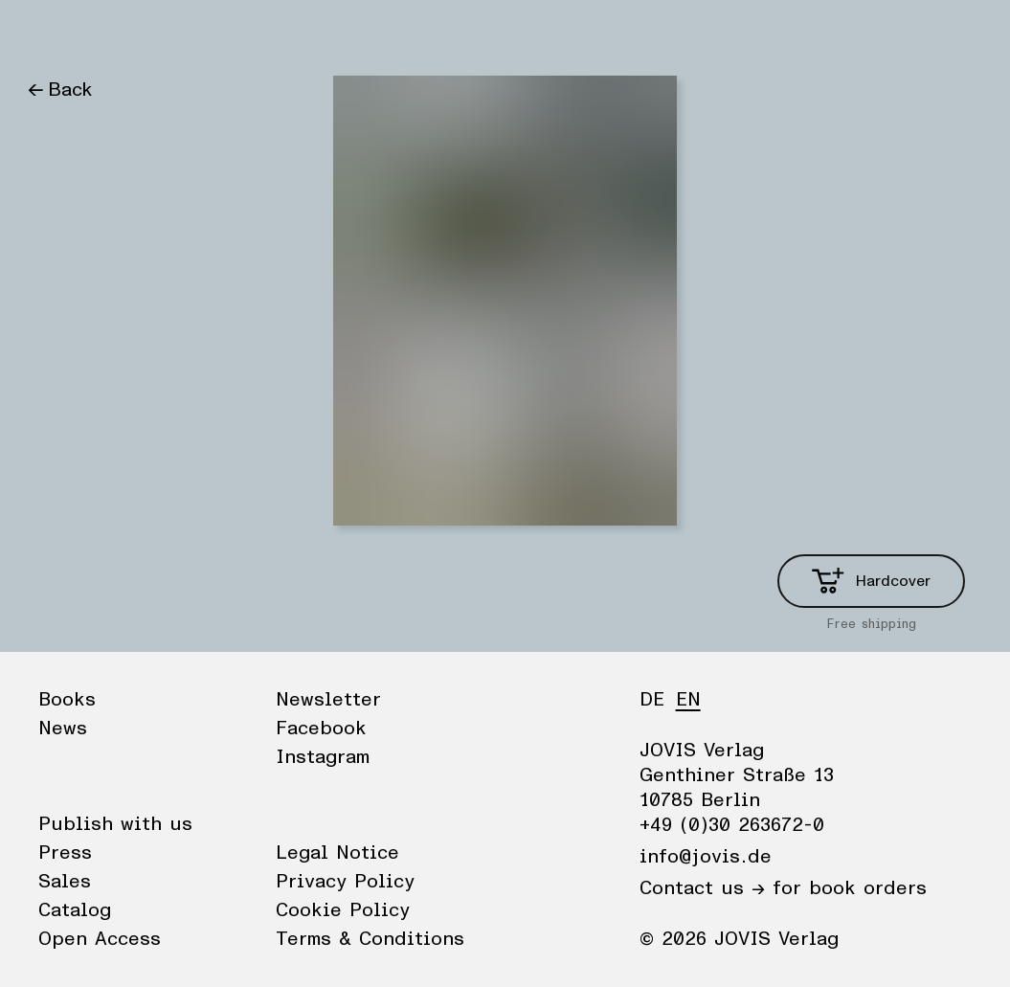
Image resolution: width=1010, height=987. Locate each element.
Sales (64, 881)
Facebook (321, 728)
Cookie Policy (343, 910)
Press (65, 853)
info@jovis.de (706, 856)
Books (54, 33)
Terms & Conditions (370, 939)
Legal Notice (337, 853)
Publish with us (115, 824)
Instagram (323, 757)
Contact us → (702, 888)
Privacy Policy (345, 881)
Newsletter (328, 699)
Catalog (74, 910)
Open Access (99, 939)
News (125, 33)
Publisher (209, 33)
